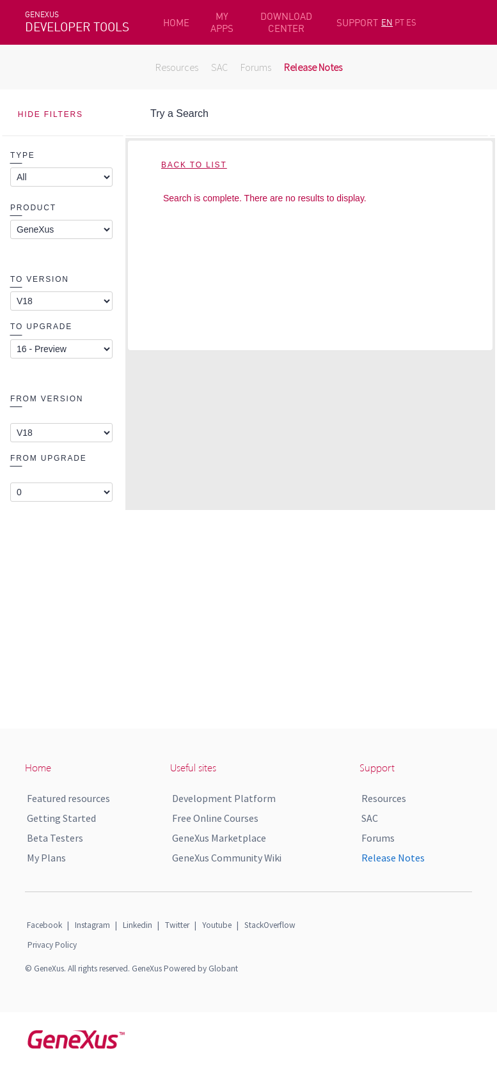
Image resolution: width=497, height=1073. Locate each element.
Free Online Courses (215, 818)
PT (399, 22)
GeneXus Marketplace (219, 837)
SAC (219, 67)
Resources (176, 67)
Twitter (177, 925)
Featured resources (68, 798)
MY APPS (221, 22)
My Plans (46, 857)
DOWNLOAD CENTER (286, 22)
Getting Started (61, 818)
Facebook (44, 925)
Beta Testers (55, 837)
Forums (256, 67)
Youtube (217, 925)
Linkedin (137, 925)
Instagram (92, 925)
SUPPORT (357, 23)
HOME (176, 23)
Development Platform (224, 798)
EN (387, 22)
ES (411, 22)
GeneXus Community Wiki (226, 857)
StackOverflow (270, 925)
